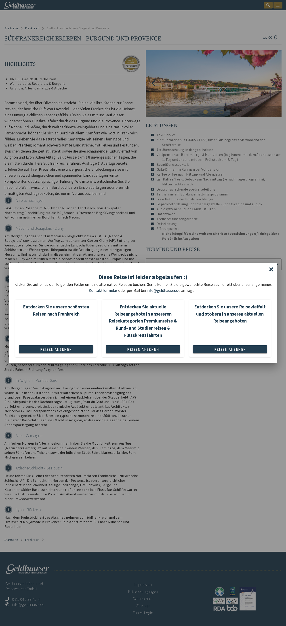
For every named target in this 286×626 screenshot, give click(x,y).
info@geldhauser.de (163, 290)
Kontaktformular (103, 290)
